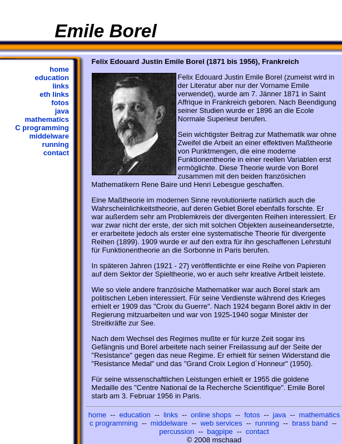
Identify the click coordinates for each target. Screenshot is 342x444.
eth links (54, 94)
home (59, 69)
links (60, 86)
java (62, 111)
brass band (310, 423)
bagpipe (219, 431)
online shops (211, 415)
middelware (49, 136)
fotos (60, 102)
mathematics (47, 119)
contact (56, 153)
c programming (114, 423)
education (52, 77)
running (55, 144)
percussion (176, 431)
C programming (42, 128)
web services (221, 423)
